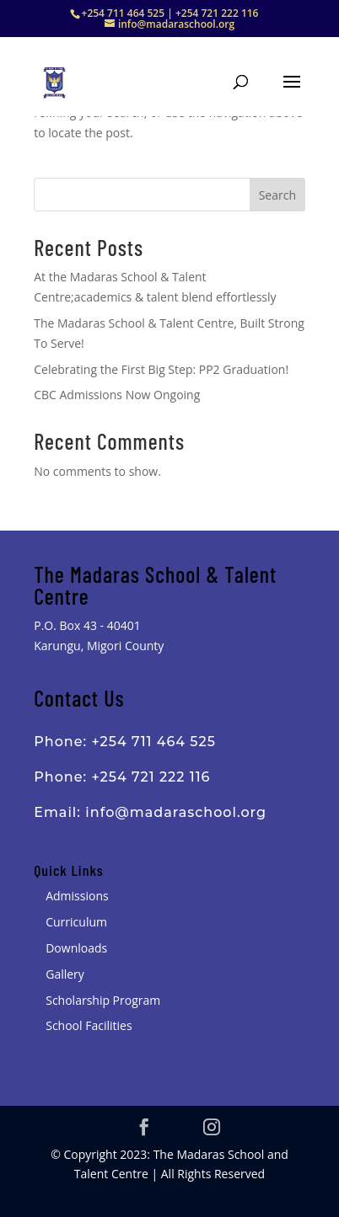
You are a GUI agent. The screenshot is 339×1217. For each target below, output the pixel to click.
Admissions (77, 896)
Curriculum (76, 922)
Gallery (65, 974)
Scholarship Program (103, 1000)
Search (277, 195)
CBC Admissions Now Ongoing (117, 395)
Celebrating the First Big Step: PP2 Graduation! (161, 369)
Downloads (76, 948)
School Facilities (89, 1025)
